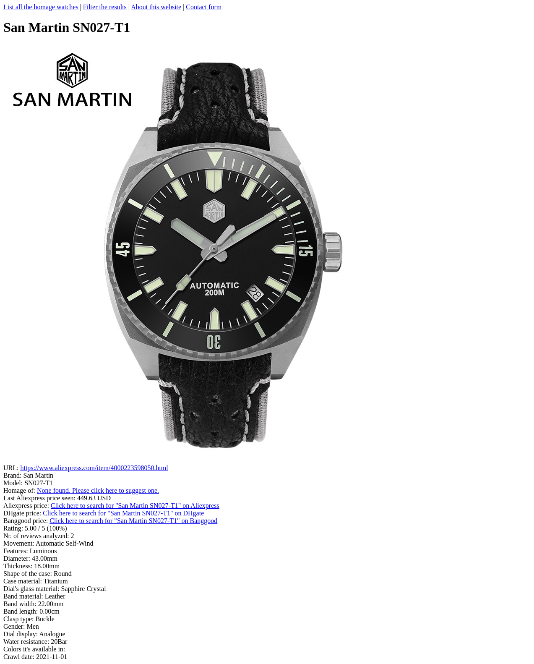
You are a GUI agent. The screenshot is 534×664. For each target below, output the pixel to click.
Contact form (203, 6)
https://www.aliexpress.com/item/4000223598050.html (94, 467)
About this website (156, 6)
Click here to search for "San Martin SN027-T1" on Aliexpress (135, 505)
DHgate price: (23, 513)
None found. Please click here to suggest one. (98, 490)
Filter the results (105, 6)
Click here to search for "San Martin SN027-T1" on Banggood (133, 520)
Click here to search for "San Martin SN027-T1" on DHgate (123, 513)
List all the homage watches (40, 6)
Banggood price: (26, 520)
